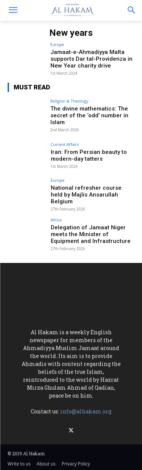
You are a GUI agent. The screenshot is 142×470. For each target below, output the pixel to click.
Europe (57, 44)
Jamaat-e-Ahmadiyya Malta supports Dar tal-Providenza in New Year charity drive (91, 59)
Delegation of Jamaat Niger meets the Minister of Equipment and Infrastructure (91, 234)
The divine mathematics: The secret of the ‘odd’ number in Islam (89, 115)
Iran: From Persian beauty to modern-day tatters (89, 155)
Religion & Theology (69, 101)
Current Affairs (65, 144)
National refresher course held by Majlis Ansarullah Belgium (86, 194)
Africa (56, 220)
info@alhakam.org (85, 411)
